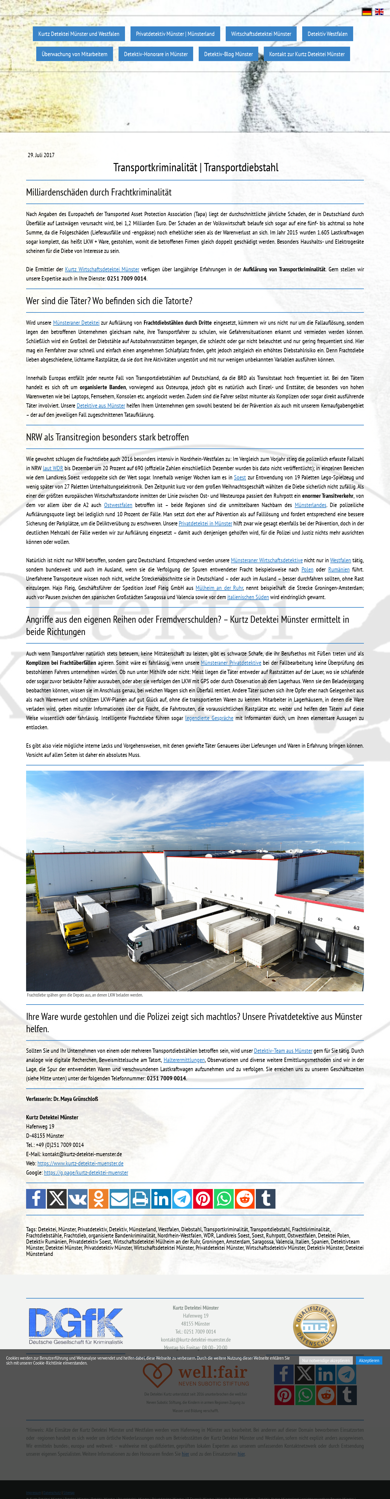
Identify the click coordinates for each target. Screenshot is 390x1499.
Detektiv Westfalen (328, 33)
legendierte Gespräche (209, 718)
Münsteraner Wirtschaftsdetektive (267, 560)
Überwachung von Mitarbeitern (74, 54)
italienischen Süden (248, 597)
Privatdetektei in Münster (205, 523)
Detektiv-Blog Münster (228, 54)
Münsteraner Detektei (76, 323)
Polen (308, 569)
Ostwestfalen (118, 505)
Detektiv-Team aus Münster (283, 1051)
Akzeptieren (369, 1360)
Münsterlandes (310, 505)
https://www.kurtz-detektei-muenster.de (80, 1163)
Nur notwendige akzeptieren (326, 1360)
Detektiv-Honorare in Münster (156, 54)
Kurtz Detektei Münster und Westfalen (78, 33)
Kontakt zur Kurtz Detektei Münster (307, 54)
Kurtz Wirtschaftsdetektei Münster (102, 269)
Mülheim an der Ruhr (219, 588)
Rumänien (339, 569)
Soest (240, 477)
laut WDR (53, 468)
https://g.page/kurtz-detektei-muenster (86, 1172)
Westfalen (340, 560)
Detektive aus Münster (101, 405)
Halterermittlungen (184, 1060)
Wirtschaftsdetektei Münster (261, 33)
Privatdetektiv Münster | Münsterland (175, 33)
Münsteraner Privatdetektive (231, 663)
